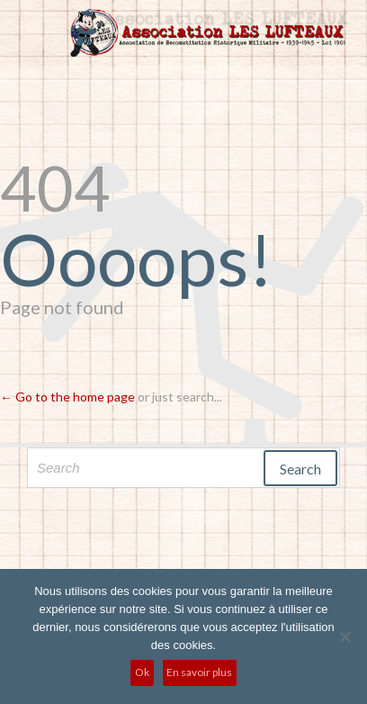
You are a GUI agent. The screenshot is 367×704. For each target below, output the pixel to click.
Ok (142, 672)
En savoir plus (199, 672)
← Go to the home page (67, 396)
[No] (345, 636)
